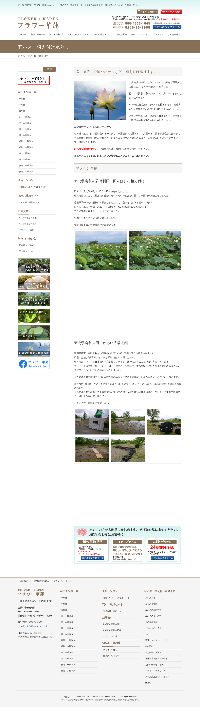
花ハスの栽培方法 (153, 610)
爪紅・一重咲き (26, 141)
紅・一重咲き (25, 117)
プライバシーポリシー (63, 581)
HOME (148, 683)
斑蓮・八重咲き (26, 171)
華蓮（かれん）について (156, 640)
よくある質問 (151, 604)
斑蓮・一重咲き (26, 165)
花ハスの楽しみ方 (153, 616)
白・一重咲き (25, 153)
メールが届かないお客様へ (157, 677)
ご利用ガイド (151, 598)
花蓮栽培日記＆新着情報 (156, 658)
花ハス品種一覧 (27, 92)
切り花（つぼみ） (27, 245)
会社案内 (24, 581)
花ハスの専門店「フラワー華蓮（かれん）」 (103, 697)
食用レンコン (26, 180)
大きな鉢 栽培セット (29, 202)
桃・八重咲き (25, 135)
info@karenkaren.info (37, 626)
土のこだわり (151, 634)
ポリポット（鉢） (27, 230)
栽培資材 (23, 211)
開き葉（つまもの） (28, 251)
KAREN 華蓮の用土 (28, 218)
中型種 (22, 105)
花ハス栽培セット (28, 195)
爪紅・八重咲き (26, 147)
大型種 (22, 111)
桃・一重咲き (25, 129)
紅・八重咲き (25, 123)
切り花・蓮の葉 (27, 238)
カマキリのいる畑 (153, 628)
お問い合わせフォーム (155, 664)
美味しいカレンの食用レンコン (33, 187)
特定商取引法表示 (41, 581)
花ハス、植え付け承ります (159, 591)
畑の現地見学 (151, 622)
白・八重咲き (25, 159)
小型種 (22, 99)
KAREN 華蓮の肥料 (28, 224)
